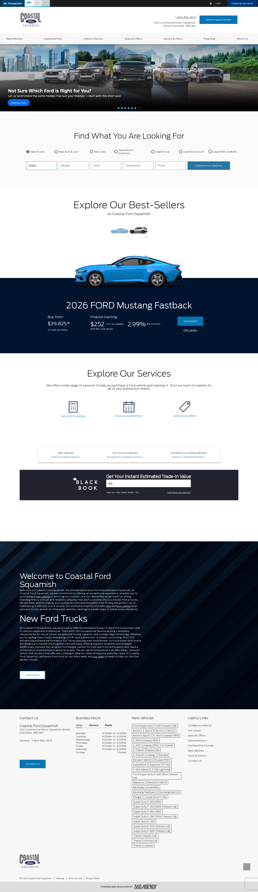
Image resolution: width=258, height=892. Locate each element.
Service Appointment (218, 19)
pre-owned (123, 606)
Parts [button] (108, 725)
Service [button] (94, 725)
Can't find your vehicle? (179, 492)
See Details (190, 321)
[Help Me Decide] (129, 77)
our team (98, 656)
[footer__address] (45, 731)
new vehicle (43, 596)
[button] (13, 3)
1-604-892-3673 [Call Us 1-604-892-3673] (186, 17)
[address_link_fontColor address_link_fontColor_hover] (175, 24)
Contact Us (33, 764)
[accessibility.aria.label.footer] (145, 887)
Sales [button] (79, 725)
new (108, 606)
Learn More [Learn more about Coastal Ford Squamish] (32, 675)
